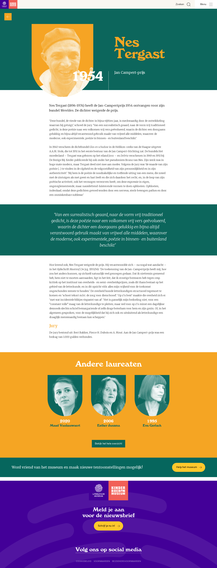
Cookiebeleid (84, 561)
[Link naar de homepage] (8, 4)
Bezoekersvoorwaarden (126, 561)
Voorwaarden (102, 561)
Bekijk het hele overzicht (108, 443)
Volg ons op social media (109, 549)
